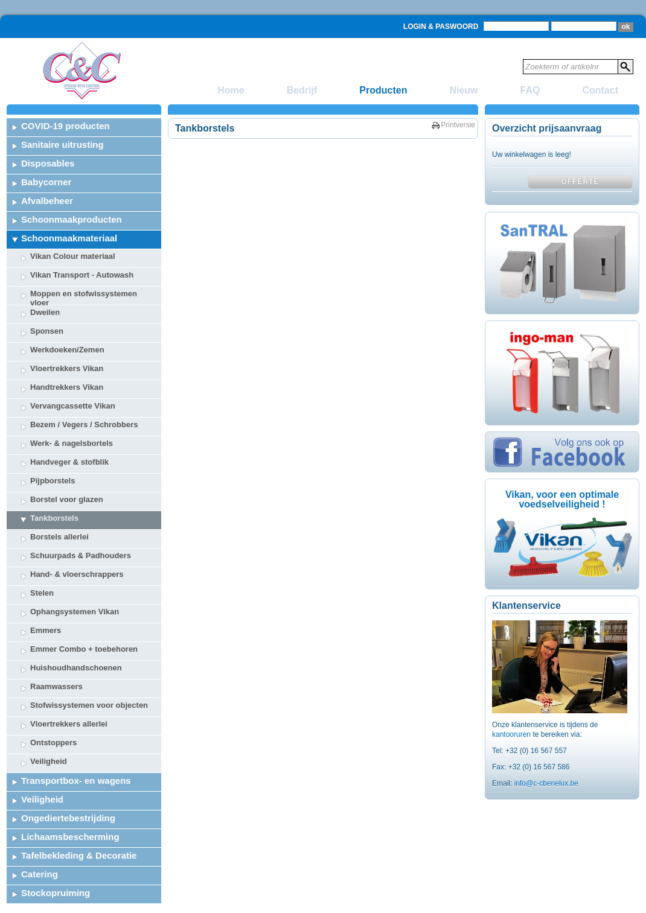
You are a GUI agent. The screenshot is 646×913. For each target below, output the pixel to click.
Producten (383, 90)
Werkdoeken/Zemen (67, 349)
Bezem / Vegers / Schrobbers (84, 424)
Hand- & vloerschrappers (77, 574)
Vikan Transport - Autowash (81, 274)
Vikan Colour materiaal (72, 256)
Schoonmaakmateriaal (69, 238)
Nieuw (463, 90)
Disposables (47, 163)
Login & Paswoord (440, 26)
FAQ (530, 90)
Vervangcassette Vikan (72, 405)
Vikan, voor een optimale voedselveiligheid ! (562, 499)
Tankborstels (54, 518)
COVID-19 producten (65, 126)
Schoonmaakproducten (71, 219)
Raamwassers (56, 686)
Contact (600, 90)
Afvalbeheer (47, 201)
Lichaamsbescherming (70, 837)
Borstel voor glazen (66, 499)
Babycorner (46, 182)
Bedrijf (302, 90)
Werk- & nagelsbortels (71, 443)
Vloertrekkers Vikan (66, 368)
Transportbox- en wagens (76, 780)
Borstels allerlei (59, 536)
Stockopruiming (55, 893)
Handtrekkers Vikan (66, 387)
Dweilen (45, 312)
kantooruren (512, 734)
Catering (39, 874)
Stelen (42, 592)
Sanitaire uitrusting (62, 144)
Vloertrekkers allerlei (68, 723)
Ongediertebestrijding (68, 818)
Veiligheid (48, 761)
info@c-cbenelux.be (546, 783)
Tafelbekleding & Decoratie (78, 855)
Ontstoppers (53, 742)
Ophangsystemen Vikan (74, 611)
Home (230, 90)
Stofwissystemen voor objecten (89, 705)
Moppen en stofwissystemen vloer (83, 297)
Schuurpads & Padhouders (80, 555)
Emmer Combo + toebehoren (84, 649)
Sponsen (46, 331)
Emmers (45, 630)
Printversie (458, 125)
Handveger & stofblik (69, 461)
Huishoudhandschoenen (76, 667)
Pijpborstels (52, 480)
